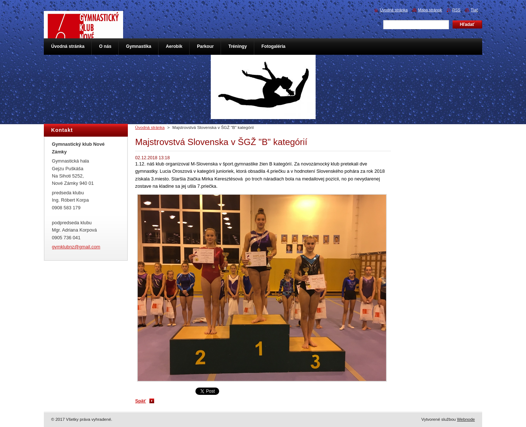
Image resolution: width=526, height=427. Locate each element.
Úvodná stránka (150, 127)
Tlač (474, 10)
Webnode (466, 419)
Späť (140, 401)
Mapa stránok (430, 10)
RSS (456, 10)
